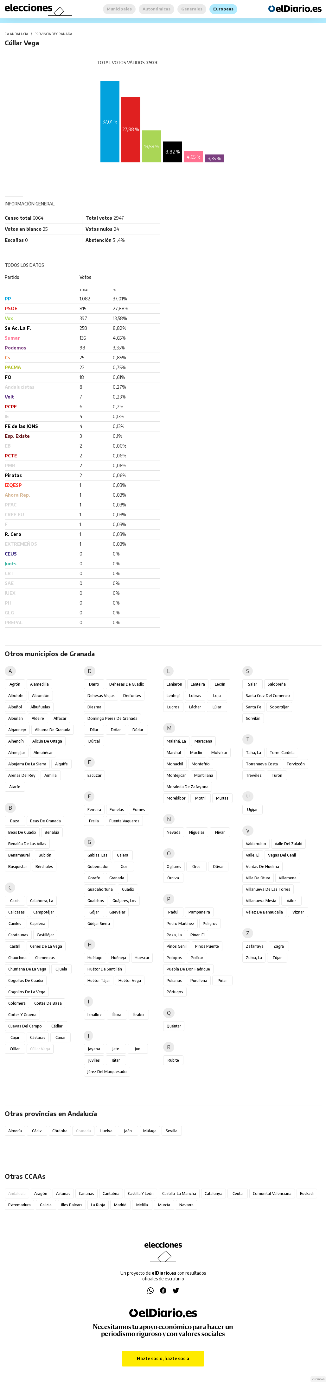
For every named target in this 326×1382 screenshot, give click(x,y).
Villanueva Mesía (261, 900)
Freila (94, 821)
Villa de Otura (258, 878)
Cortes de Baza (48, 1003)
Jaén (128, 1130)
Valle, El (252, 855)
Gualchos (95, 900)
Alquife (61, 764)
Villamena (288, 878)
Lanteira (198, 684)
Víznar (298, 912)
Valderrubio (256, 843)
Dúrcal (94, 741)
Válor (291, 900)
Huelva (106, 1130)
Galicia (46, 1205)
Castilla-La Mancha (179, 1193)
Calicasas (16, 912)
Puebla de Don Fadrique (188, 969)
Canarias (86, 1193)
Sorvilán (253, 718)
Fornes (139, 809)
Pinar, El (197, 935)
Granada (116, 878)
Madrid (120, 1205)
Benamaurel (19, 855)
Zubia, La (254, 957)
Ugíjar (252, 809)
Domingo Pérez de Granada (112, 718)
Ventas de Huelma (262, 866)
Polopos (174, 957)
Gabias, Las (97, 855)
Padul (173, 912)
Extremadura (19, 1205)
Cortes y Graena (22, 1014)
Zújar (277, 957)
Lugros (173, 707)
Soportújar (279, 707)
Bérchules (44, 866)
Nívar (220, 832)
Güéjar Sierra (98, 923)
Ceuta (238, 1193)
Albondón (40, 695)
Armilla (50, 775)
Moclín (196, 752)
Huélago (95, 957)
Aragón (40, 1193)
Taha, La (253, 752)
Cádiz (37, 1130)
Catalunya (213, 1193)
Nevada (174, 832)
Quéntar (174, 1026)
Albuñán (15, 718)
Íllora (116, 1014)
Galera (122, 855)
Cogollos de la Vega (26, 991)
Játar (116, 1060)
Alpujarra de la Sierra (27, 764)
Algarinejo (17, 729)
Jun (137, 1048)
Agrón (15, 684)
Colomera (17, 1003)
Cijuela (61, 969)
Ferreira (94, 809)
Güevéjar (117, 912)
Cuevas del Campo (25, 1026)
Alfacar (60, 718)
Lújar (217, 707)
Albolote (15, 695)
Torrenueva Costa (262, 764)
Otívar (218, 866)
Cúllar (15, 1048)
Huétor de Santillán (104, 969)
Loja (217, 695)
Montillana (203, 775)
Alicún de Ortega (47, 741)
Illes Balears (71, 1205)
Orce (196, 866)
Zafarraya (255, 946)
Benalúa (52, 832)
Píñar (222, 980)
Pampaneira (199, 912)
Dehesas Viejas (101, 695)
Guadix (128, 889)
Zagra (278, 946)
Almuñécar (43, 752)
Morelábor (176, 798)
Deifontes (132, 695)
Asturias (63, 1193)
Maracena (203, 741)
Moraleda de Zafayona (187, 786)
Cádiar (56, 1026)
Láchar (195, 707)
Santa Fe (253, 707)
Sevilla (171, 1130)
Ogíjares (174, 866)
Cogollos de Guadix (25, 980)
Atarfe (14, 786)
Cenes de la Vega (46, 946)
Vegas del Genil (282, 855)
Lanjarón (174, 684)
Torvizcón (295, 764)
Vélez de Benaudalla (264, 912)
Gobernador (98, 866)
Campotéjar (43, 912)
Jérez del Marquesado (107, 1071)
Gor (124, 866)
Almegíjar (16, 752)
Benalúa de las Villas (27, 843)
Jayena (94, 1048)
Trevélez (254, 775)
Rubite (173, 1060)
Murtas (222, 798)
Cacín (15, 900)
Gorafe (94, 878)
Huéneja (118, 957)
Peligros (210, 923)
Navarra (186, 1205)
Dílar (94, 729)
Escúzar (94, 775)
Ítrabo (138, 1014)
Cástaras (37, 1037)
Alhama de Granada (52, 729)
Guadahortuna (100, 889)
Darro (94, 684)
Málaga (150, 1130)
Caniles (15, 923)
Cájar (14, 1037)
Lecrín (220, 684)
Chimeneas (45, 957)
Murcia (164, 1205)
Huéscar (142, 957)
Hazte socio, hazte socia (163, 1358)
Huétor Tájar (98, 980)
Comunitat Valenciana (272, 1193)
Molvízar (219, 752)
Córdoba (59, 1130)
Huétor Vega (129, 980)
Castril (15, 946)
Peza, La (174, 935)
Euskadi (307, 1193)
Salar (252, 684)
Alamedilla (39, 684)
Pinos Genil (177, 946)
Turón (277, 775)
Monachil (175, 764)
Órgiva (173, 878)
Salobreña (277, 684)
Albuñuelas (40, 707)
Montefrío (201, 764)
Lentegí (173, 695)
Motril (200, 798)
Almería (15, 1130)
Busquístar (17, 866)
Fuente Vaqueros (124, 821)
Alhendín (16, 741)
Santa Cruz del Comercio (268, 695)
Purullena (198, 980)
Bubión (45, 855)
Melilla (142, 1205)
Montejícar (176, 775)
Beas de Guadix (22, 832)
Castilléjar (45, 935)
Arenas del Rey (21, 775)
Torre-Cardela (282, 752)
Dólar (116, 729)
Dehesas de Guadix (126, 684)
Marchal (174, 752)
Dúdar (137, 729)
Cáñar (60, 1037)
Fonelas (117, 809)
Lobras (195, 695)
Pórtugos (175, 991)
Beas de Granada (45, 821)
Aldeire (38, 718)
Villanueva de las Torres (268, 889)
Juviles (94, 1060)
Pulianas (174, 980)
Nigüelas (197, 832)
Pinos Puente (207, 946)
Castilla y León (141, 1193)
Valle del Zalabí (288, 843)
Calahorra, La (41, 900)
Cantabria (111, 1193)
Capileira (37, 923)
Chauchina (17, 957)
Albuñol (15, 707)
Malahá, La (176, 741)
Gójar (94, 912)
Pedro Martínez (180, 923)
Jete (115, 1048)
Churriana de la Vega (27, 969)
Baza (14, 821)
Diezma (94, 707)
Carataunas (18, 935)
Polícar (197, 957)
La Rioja (98, 1205)
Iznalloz (94, 1014)
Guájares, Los (124, 900)
